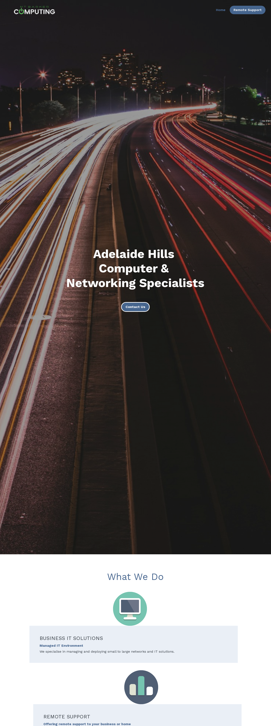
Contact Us (135, 307)
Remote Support (244, 12)
